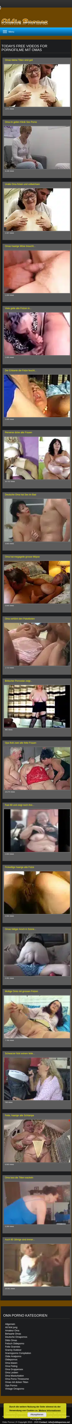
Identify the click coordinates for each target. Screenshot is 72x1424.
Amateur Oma (12, 1330)
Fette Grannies (12, 1346)
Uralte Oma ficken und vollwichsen (22, 184)
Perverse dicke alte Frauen (18, 432)
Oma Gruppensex (14, 1369)
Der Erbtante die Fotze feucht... (21, 370)
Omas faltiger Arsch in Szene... (20, 929)
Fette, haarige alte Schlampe (19, 1115)
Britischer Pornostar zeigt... (18, 681)
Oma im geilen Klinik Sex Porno (21, 122)
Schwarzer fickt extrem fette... (20, 1053)
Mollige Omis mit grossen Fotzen (21, 991)
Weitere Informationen (50, 1410)
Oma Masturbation (14, 1375)
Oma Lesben (11, 1372)
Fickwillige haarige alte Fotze (19, 867)
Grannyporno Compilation (18, 1353)
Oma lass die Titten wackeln (19, 1177)
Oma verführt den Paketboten (20, 618)
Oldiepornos (11, 1359)
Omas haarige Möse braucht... (20, 246)
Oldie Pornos (8, 1422)
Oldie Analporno (13, 1356)
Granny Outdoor (13, 1350)
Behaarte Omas (13, 1333)
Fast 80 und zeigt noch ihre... (19, 805)
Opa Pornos (11, 1385)
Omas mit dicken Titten (16, 1382)
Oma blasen (11, 1363)
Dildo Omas (11, 1340)
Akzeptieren (36, 1414)
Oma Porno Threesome (17, 1379)
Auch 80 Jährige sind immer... (20, 1239)
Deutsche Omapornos (16, 1337)
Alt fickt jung (11, 1327)
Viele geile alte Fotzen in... (18, 308)
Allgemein (10, 1324)
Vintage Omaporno (14, 1388)
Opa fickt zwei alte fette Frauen (20, 743)
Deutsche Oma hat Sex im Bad (20, 494)
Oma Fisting (11, 1366)
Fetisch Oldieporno (14, 1343)
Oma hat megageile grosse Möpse (22, 556)
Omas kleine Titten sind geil (19, 60)
